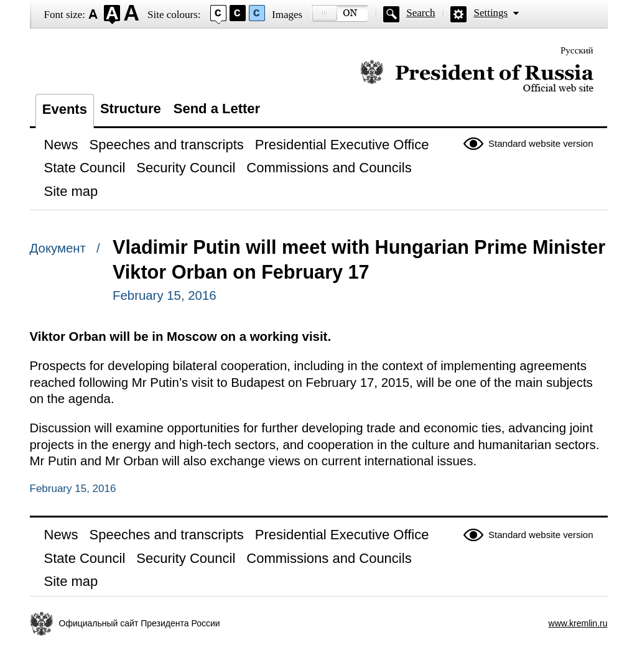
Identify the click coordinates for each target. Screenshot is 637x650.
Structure (130, 108)
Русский (576, 50)
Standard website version (540, 143)
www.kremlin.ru (578, 623)
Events (64, 109)
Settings (490, 13)
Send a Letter (217, 108)
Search (420, 13)
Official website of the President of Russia (476, 76)
